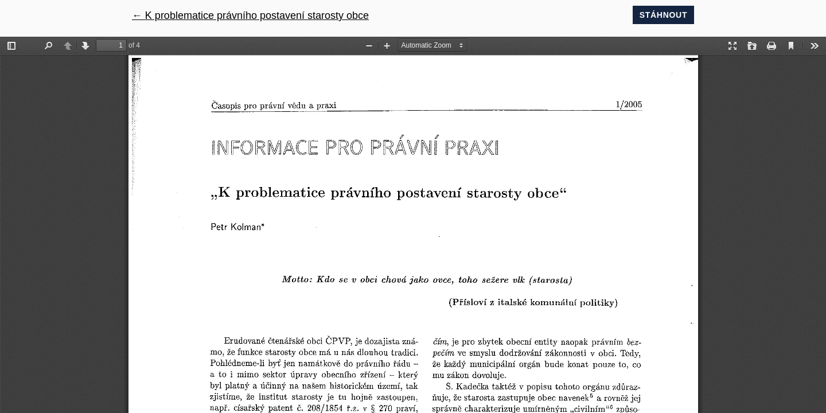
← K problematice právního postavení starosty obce (250, 15)
